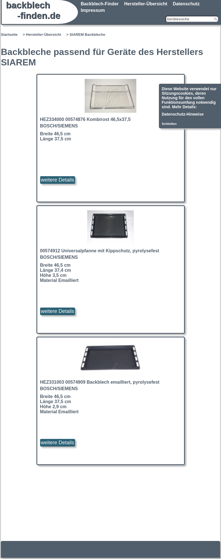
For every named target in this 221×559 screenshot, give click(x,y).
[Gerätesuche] (191, 19)
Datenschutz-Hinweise (183, 114)
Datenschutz (186, 3)
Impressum (93, 10)
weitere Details (57, 180)
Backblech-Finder (100, 3)
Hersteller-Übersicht (145, 3)
